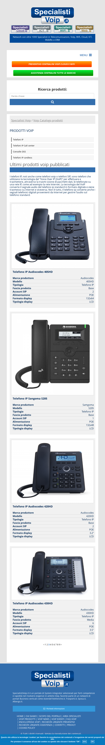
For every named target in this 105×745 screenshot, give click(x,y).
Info (84, 742)
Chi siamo (31, 716)
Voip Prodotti (27, 719)
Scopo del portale (50, 716)
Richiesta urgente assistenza (35, 724)
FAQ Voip (71, 719)
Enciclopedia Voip (29, 721)
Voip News (43, 719)
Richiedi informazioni (53, 709)
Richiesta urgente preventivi (58, 721)
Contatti (60, 724)
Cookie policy (27, 727)
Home (20, 716)
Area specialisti (72, 716)
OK (92, 742)
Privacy (71, 724)
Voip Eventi (57, 719)
